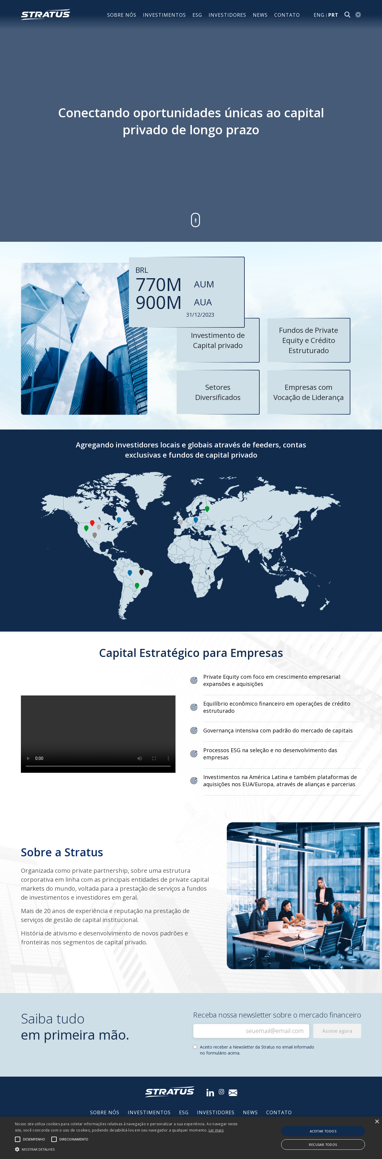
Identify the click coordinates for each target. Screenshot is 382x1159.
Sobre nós (121, 15)
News (260, 15)
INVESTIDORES (227, 15)
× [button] (377, 1122)
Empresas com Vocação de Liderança (308, 392)
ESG (197, 15)
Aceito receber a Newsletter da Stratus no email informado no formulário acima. (257, 1050)
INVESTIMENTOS (164, 15)
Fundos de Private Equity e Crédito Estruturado (308, 340)
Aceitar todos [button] (323, 1131)
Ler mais (216, 1130)
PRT (333, 15)
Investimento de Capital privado (218, 340)
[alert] (191, 1138)
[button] (129, 1149)
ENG (319, 15)
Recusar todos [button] (323, 1144)
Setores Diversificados (218, 392)
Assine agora (337, 1031)
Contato (287, 15)
